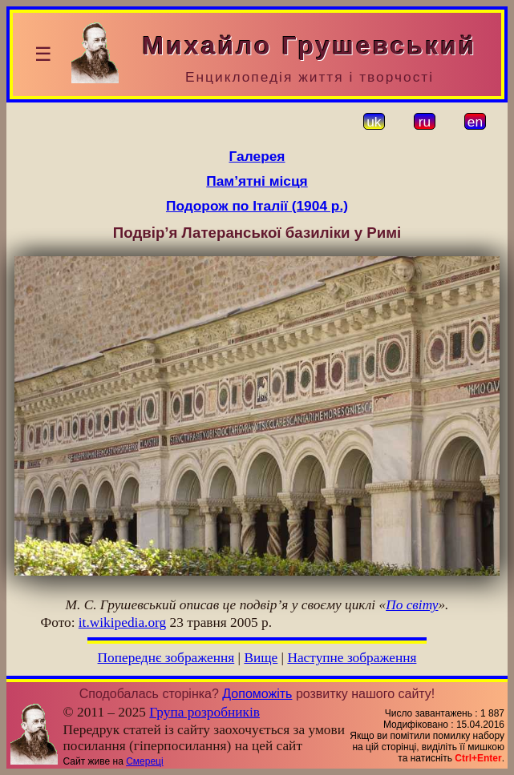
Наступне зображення (351, 657)
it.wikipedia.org (122, 622)
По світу (412, 604)
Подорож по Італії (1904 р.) (257, 206)
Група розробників (204, 712)
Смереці (144, 761)
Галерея (257, 156)
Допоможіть (257, 694)
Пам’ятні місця (256, 181)
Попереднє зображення (166, 657)
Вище (260, 657)
